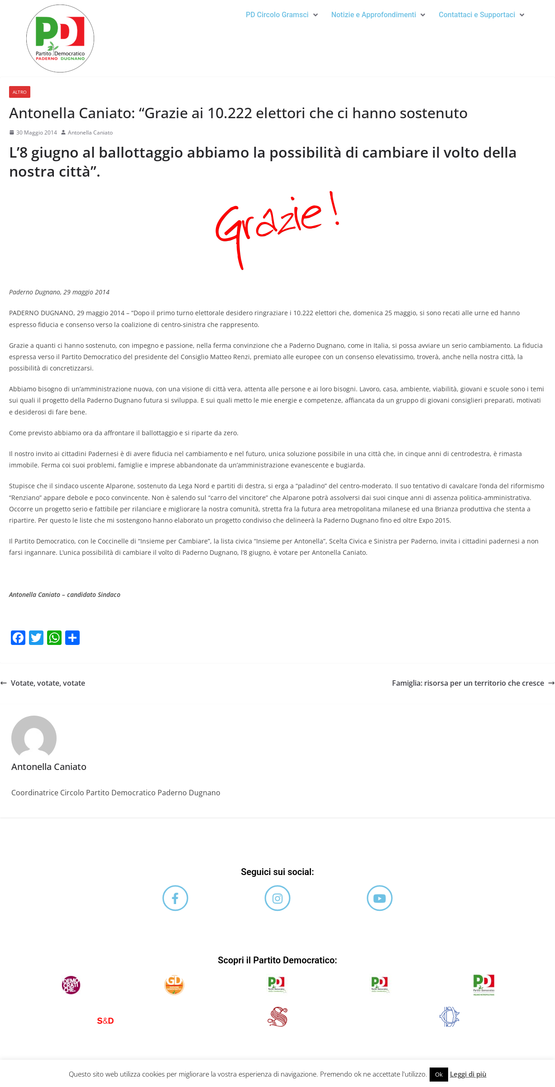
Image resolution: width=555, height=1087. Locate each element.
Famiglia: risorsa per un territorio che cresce (473, 683)
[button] (281, 15)
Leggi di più (468, 1073)
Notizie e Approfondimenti (378, 14)
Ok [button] (439, 1074)
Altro (20, 92)
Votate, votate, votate (42, 683)
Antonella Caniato (90, 132)
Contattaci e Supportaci (481, 14)
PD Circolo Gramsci (281, 14)
